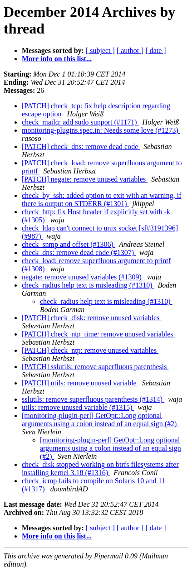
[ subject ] (100, 50)
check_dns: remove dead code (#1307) (79, 252)
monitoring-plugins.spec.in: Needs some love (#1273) (101, 130)
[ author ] (130, 50)
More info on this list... (57, 58)
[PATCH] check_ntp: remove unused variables (90, 350)
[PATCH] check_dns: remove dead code (81, 146)
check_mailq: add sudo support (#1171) (80, 122)
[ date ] (155, 50)
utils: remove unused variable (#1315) (78, 407)
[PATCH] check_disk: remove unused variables (91, 318)
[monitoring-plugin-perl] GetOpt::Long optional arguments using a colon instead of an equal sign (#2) (100, 420)
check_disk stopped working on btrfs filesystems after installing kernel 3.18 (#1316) (100, 468)
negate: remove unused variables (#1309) (82, 277)
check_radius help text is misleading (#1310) (88, 285)
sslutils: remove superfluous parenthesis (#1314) (93, 399)
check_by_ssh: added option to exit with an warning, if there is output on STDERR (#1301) (101, 199)
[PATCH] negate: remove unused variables (85, 179)
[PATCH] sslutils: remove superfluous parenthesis (95, 366)
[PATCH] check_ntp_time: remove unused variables (98, 334)
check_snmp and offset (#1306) (68, 244)
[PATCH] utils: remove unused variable (80, 383)
